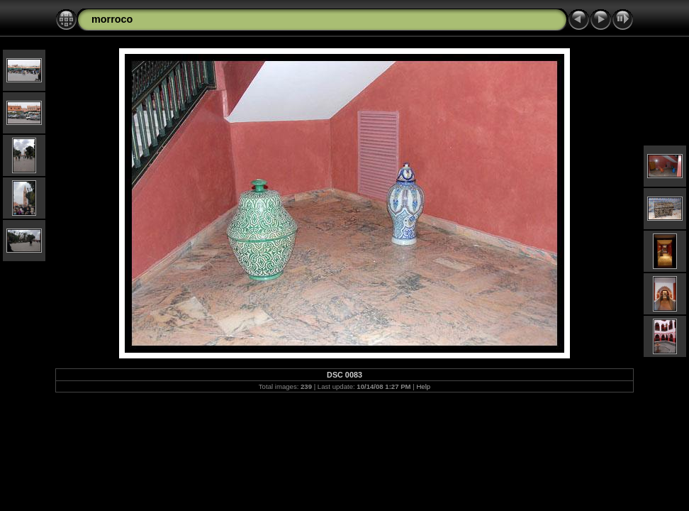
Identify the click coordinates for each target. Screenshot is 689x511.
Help (423, 386)
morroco (112, 19)
